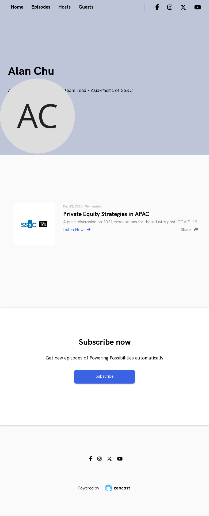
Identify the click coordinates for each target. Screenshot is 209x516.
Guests (86, 7)
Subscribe (104, 376)
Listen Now (76, 229)
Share (189, 229)
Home (17, 7)
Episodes (40, 7)
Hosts (64, 7)
